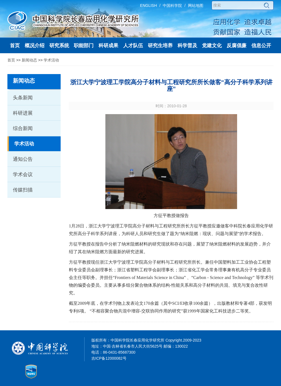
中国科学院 (172, 5)
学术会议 (23, 174)
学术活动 (51, 60)
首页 (11, 60)
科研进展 (23, 113)
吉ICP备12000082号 (109, 358)
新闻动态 (29, 60)
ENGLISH (148, 5)
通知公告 (23, 159)
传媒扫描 (23, 190)
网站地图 (195, 5)
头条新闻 (23, 97)
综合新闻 (23, 128)
